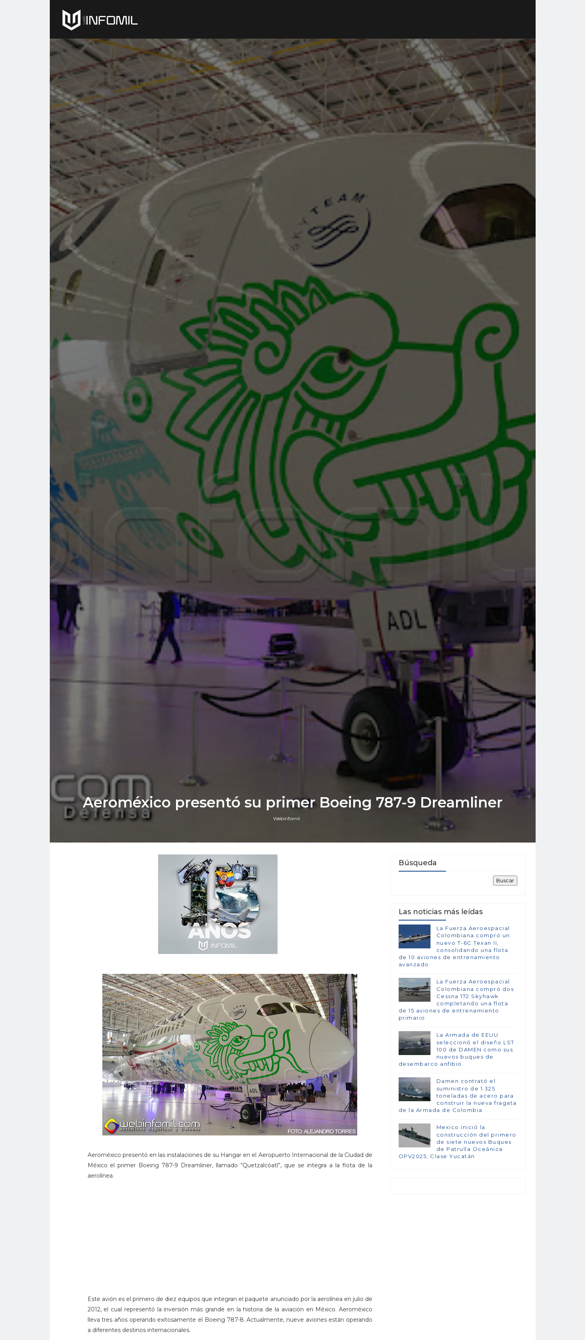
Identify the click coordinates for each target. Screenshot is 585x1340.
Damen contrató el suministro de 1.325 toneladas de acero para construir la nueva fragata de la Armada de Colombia (458, 1095)
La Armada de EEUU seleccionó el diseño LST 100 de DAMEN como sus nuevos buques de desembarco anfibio (457, 1049)
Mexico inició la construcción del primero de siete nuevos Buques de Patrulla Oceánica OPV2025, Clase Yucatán (458, 1141)
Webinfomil (286, 818)
